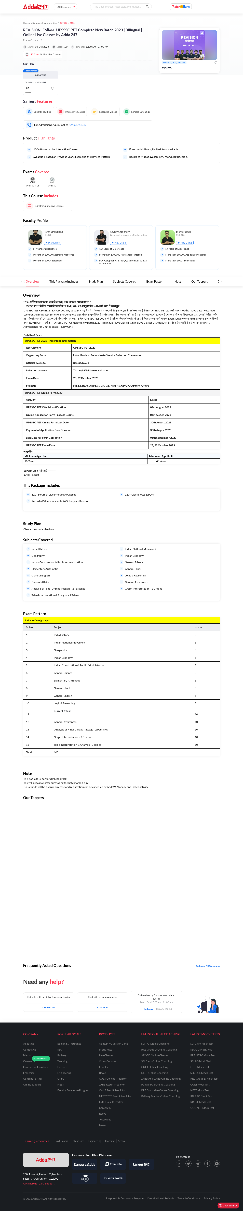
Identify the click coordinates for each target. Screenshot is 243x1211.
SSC (59, 1049)
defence (62, 1066)
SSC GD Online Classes (154, 1055)
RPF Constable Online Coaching (160, 1090)
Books (102, 1072)
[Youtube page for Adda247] (217, 1163)
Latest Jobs (78, 1140)
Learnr (103, 1125)
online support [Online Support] (32, 1084)
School (121, 1140)
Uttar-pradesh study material (43, 23)
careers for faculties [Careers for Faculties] (35, 1066)
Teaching (110, 1140)
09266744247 (78, 124)
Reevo (102, 1113)
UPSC (60, 1078)
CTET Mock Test (199, 1066)
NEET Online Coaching (154, 1072)
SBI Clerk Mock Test (201, 1043)
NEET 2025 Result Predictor (115, 1096)
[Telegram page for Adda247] (198, 1163)
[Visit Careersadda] (84, 1164)
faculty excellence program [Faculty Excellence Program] (73, 1090)
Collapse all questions (208, 965)
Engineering (94, 1140)
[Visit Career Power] (113, 1178)
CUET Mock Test (200, 1084)
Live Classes (106, 1055)
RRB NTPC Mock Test (202, 1055)
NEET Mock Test (199, 1090)
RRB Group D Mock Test (204, 1078)
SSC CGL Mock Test (201, 1072)
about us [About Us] (28, 1043)
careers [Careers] (27, 1061)
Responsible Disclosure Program (125, 1198)
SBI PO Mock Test (200, 1061)
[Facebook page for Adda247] (207, 1163)
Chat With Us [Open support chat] (228, 1205)
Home (26, 23)
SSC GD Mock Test (201, 1049)
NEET (60, 1084)
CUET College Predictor (113, 1078)
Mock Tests (105, 1049)
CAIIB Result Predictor (112, 1090)
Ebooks (103, 1066)
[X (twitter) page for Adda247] (188, 1163)
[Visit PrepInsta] (113, 1164)
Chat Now (102, 1007)
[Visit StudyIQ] (84, 1178)
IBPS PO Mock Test (201, 1096)
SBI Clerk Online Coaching (156, 1061)
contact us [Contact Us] (29, 1049)
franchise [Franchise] (28, 1072)
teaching (62, 1061)
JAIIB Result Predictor (112, 1084)
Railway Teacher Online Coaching (160, 1096)
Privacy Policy (212, 1198)
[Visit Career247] (141, 1164)
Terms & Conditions (189, 1198)
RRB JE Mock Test (200, 1101)
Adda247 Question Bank (113, 1043)
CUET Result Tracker (111, 1101)
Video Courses (107, 1061)
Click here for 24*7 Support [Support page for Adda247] (39, 1183)
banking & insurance (69, 1043)
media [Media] (27, 1055)
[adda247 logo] (46, 1160)
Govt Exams (61, 1140)
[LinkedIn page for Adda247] (179, 1163)
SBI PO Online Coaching (155, 1043)
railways (62, 1055)
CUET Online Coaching (154, 1066)
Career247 (105, 1107)
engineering (64, 1072)
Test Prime (105, 1119)
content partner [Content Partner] (32, 1078)
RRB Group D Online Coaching (159, 1049)
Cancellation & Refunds (160, 1198)
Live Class (53, 23)
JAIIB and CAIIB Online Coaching (161, 1078)
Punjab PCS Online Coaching (158, 1084)
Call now (149, 1008)
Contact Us (49, 1007)
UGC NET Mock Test (202, 1107)
